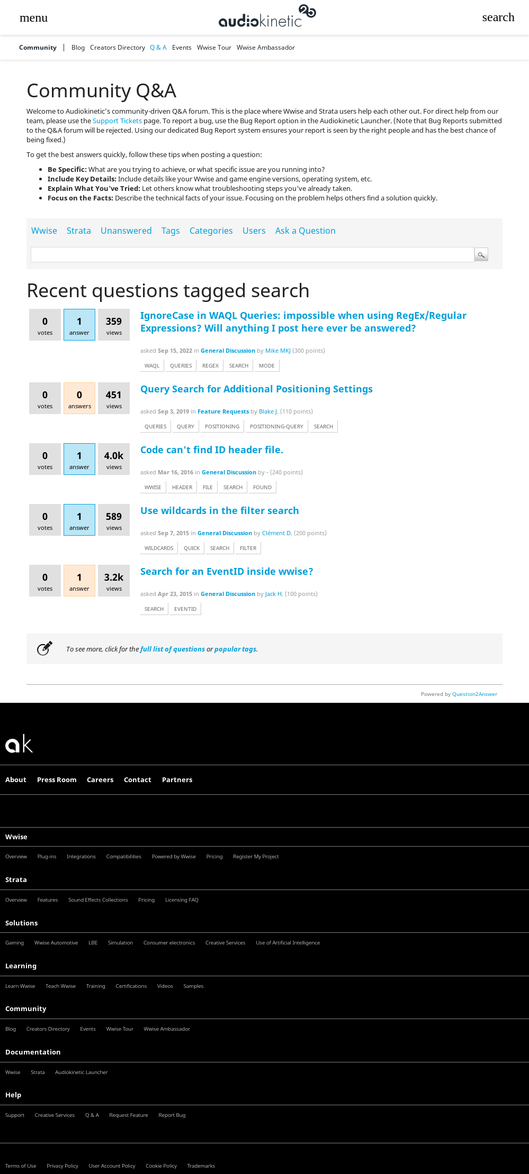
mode (267, 365)
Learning (21, 965)
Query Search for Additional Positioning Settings (256, 388)
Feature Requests (223, 411)
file (208, 487)
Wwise (44, 230)
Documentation (33, 1052)
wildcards (159, 548)
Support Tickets (117, 120)
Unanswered (126, 230)
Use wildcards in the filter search (219, 510)
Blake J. (269, 411)
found (262, 487)
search (238, 365)
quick (192, 548)
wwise (153, 487)
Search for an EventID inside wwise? (226, 571)
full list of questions (172, 649)
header (182, 487)
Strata (79, 230)
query (185, 426)
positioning (222, 426)
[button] (33, 17)
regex (210, 365)
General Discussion (228, 350)
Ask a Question (305, 230)
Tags (171, 230)
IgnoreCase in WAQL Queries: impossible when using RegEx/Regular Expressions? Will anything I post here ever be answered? (303, 321)
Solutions (21, 923)
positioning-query (276, 426)
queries (181, 365)
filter (248, 548)
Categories (211, 230)
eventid (185, 608)
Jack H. (274, 594)
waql (152, 365)
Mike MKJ (278, 350)
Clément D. (277, 533)
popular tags (235, 649)
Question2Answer (474, 694)
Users (254, 230)
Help (13, 1094)
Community (38, 47)
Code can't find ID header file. (211, 449)
